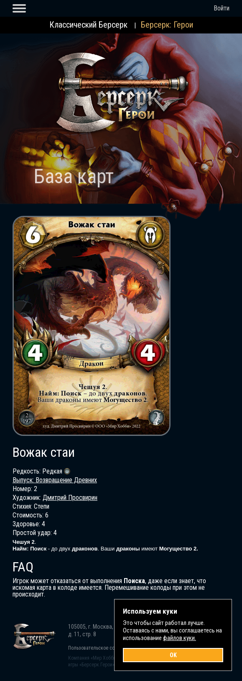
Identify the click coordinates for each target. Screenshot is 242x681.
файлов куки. (179, 638)
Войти (221, 8)
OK (173, 655)
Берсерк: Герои (167, 25)
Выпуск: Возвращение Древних (55, 480)
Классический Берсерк (88, 25)
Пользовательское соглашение (101, 648)
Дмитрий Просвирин (70, 498)
